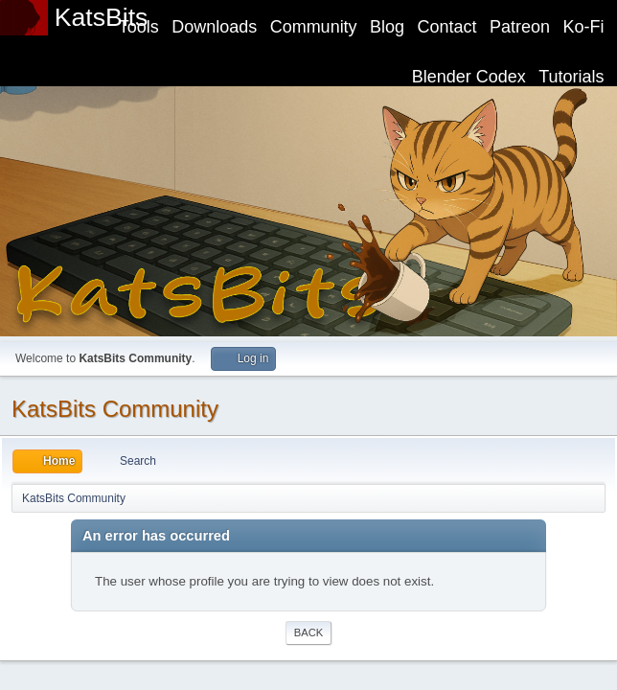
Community (313, 26)
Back (308, 632)
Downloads (214, 26)
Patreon (520, 26)
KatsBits (102, 17)
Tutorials (571, 76)
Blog (387, 26)
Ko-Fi (584, 26)
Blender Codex (469, 76)
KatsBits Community (114, 409)
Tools (139, 26)
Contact (447, 26)
